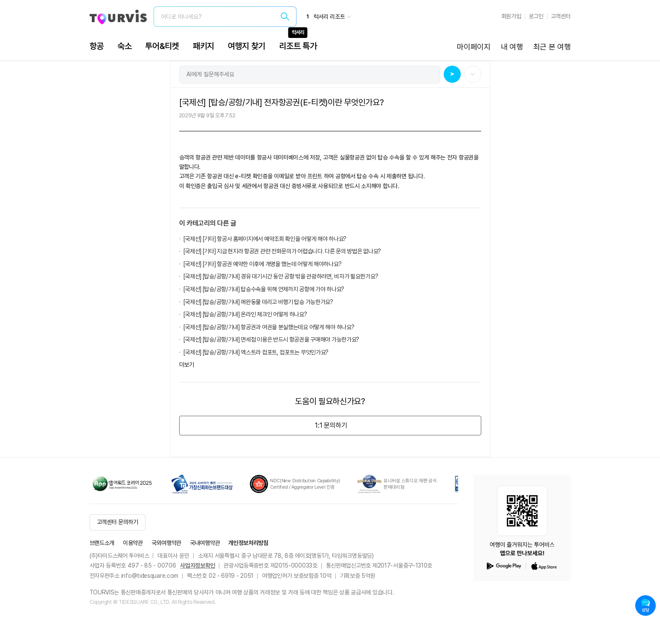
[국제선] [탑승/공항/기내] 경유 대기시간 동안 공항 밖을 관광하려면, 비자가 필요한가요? (282, 276)
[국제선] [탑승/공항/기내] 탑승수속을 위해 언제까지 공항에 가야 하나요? (263, 289)
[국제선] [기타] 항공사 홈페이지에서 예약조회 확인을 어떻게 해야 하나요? (264, 238)
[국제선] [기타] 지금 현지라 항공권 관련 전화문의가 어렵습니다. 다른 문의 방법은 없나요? (282, 251)
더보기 (186, 364)
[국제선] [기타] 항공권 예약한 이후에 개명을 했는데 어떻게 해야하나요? (262, 264)
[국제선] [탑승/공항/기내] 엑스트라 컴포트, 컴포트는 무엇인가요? (256, 352)
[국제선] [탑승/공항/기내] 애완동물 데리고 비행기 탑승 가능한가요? (258, 301)
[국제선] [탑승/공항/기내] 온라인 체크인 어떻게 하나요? (245, 314)
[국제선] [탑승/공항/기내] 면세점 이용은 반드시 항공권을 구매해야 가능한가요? (272, 339)
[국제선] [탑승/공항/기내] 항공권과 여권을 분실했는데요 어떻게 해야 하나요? (269, 327)
